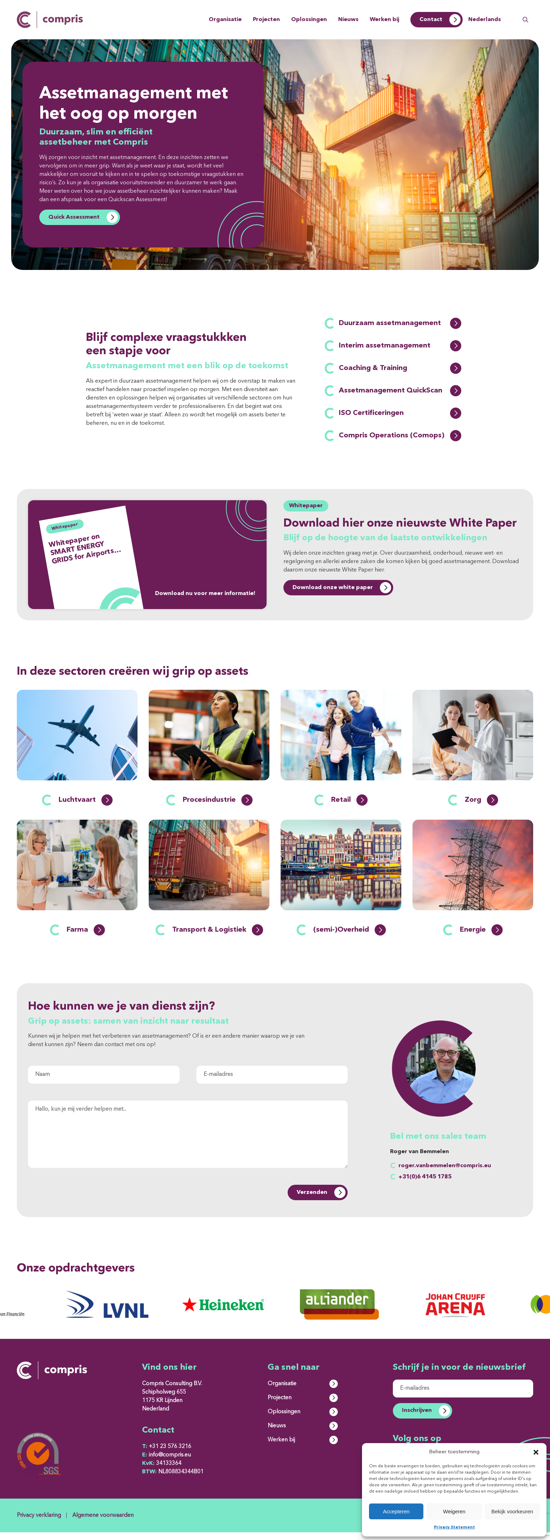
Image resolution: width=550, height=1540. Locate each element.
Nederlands (484, 19)
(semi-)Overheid (349, 937)
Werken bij (384, 19)
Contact (431, 19)
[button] (535, 1452)
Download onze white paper (333, 587)
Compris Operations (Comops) (400, 435)
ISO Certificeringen (400, 413)
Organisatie (225, 19)
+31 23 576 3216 (166, 1454)
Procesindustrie (218, 807)
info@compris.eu (166, 1463)
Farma (86, 937)
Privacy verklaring (39, 1523)
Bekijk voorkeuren (512, 1511)
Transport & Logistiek (217, 937)
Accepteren (396, 1511)
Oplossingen (309, 19)
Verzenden (312, 1200)
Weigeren (454, 1511)
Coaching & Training (400, 368)
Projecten (266, 19)
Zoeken (525, 19)
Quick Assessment (74, 217)
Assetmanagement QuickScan (400, 390)
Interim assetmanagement (400, 345)
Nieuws (348, 19)
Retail (349, 807)
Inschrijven (417, 1418)
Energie (481, 937)
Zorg (481, 807)
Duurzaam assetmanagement (400, 323)
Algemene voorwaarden (103, 1523)
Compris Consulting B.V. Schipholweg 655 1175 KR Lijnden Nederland (172, 1404)
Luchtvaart (86, 807)
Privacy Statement (454, 1527)
